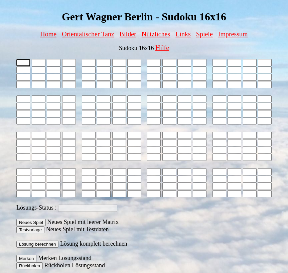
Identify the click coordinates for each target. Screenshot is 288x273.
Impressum (233, 34)
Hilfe (162, 47)
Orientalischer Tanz (88, 34)
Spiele (204, 34)
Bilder (128, 34)
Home (48, 34)
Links (183, 34)
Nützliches (156, 34)
